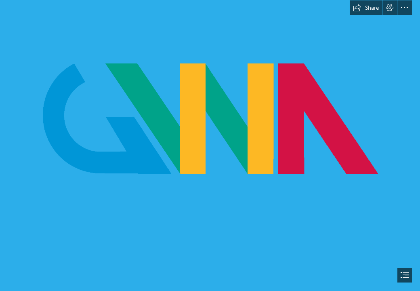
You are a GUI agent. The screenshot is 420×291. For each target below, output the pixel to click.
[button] (366, 7)
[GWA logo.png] (210, 118)
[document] (210, 145)
